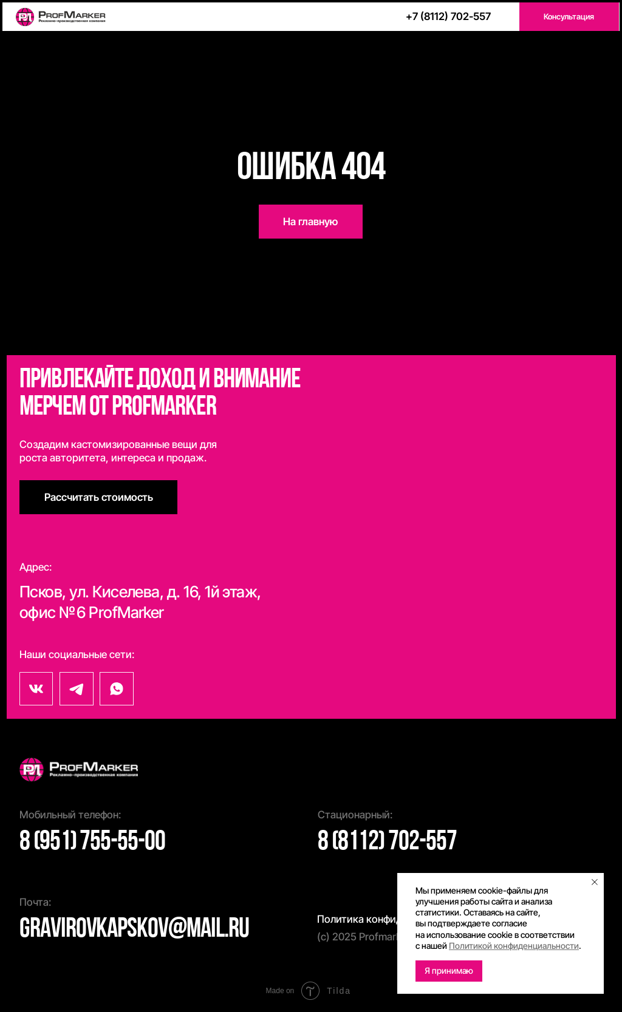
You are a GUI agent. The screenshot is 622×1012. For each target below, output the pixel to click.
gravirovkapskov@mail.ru (133, 929)
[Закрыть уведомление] (595, 882)
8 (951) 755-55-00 (92, 842)
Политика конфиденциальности (393, 918)
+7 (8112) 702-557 (448, 16)
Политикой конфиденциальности (514, 945)
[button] (569, 16)
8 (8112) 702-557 (387, 842)
